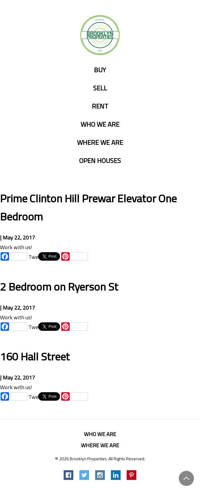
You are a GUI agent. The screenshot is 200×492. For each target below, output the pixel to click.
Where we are (100, 143)
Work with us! (16, 247)
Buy (100, 70)
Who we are (100, 125)
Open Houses (100, 161)
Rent (100, 106)
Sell (100, 88)
